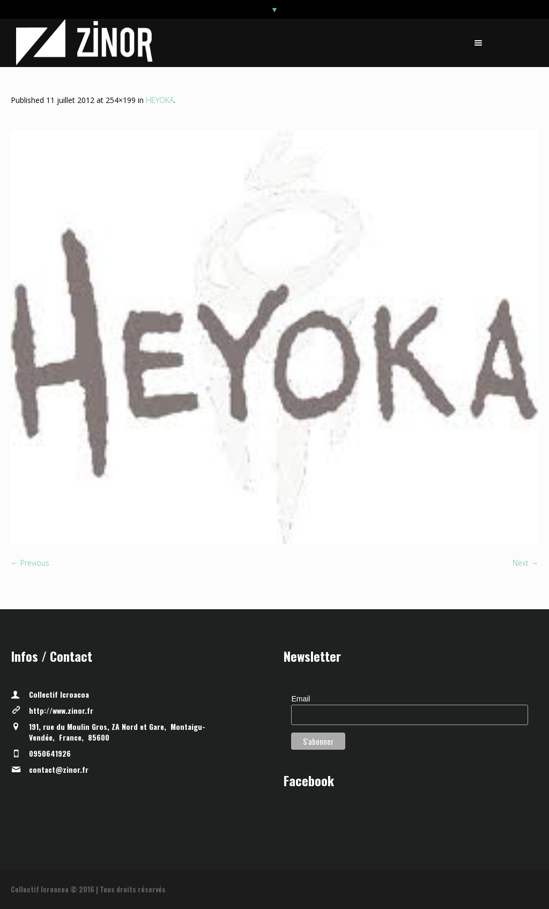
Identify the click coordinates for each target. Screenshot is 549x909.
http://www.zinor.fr (61, 710)
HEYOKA (160, 100)
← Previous (30, 563)
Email (300, 698)
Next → (525, 563)
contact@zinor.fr (58, 769)
